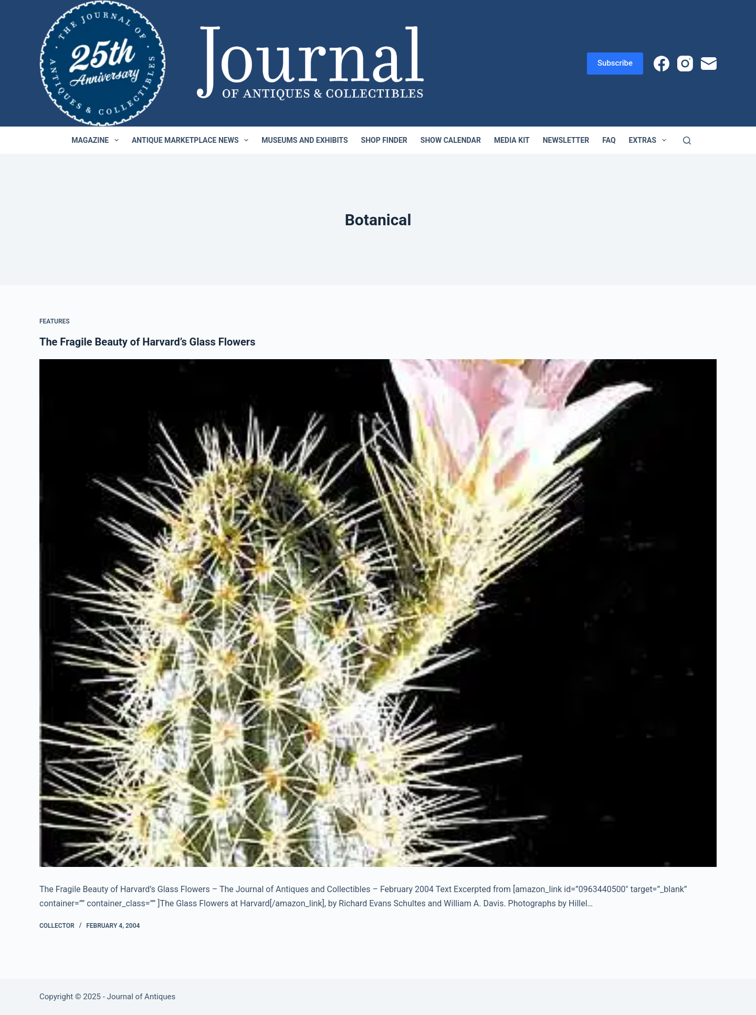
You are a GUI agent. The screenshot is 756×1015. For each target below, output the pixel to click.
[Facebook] (661, 63)
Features (54, 321)
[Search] (687, 140)
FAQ (608, 140)
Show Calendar (451, 140)
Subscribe (615, 63)
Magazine (97, 140)
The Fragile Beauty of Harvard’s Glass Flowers (147, 342)
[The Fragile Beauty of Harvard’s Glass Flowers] (378, 613)
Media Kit (512, 140)
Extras (649, 140)
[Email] (709, 63)
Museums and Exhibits (304, 140)
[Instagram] (685, 63)
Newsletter (566, 140)
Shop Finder (384, 140)
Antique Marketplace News (192, 140)
